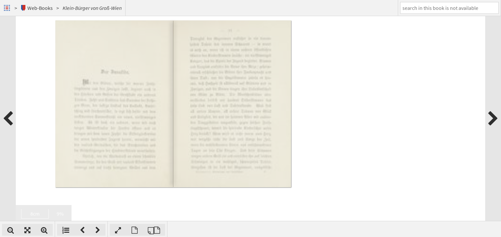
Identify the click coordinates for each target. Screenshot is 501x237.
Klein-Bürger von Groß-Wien (92, 8)
